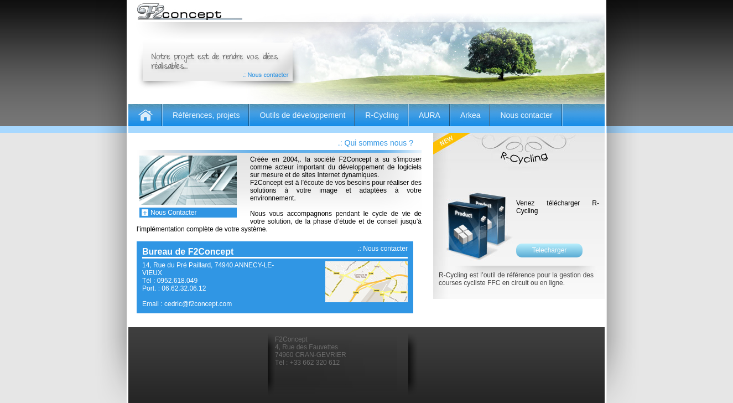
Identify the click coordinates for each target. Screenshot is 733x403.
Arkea (470, 115)
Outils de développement (302, 115)
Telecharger (549, 250)
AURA (429, 115)
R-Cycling (382, 115)
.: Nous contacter (382, 248)
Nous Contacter (173, 212)
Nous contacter (526, 115)
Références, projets (206, 115)
